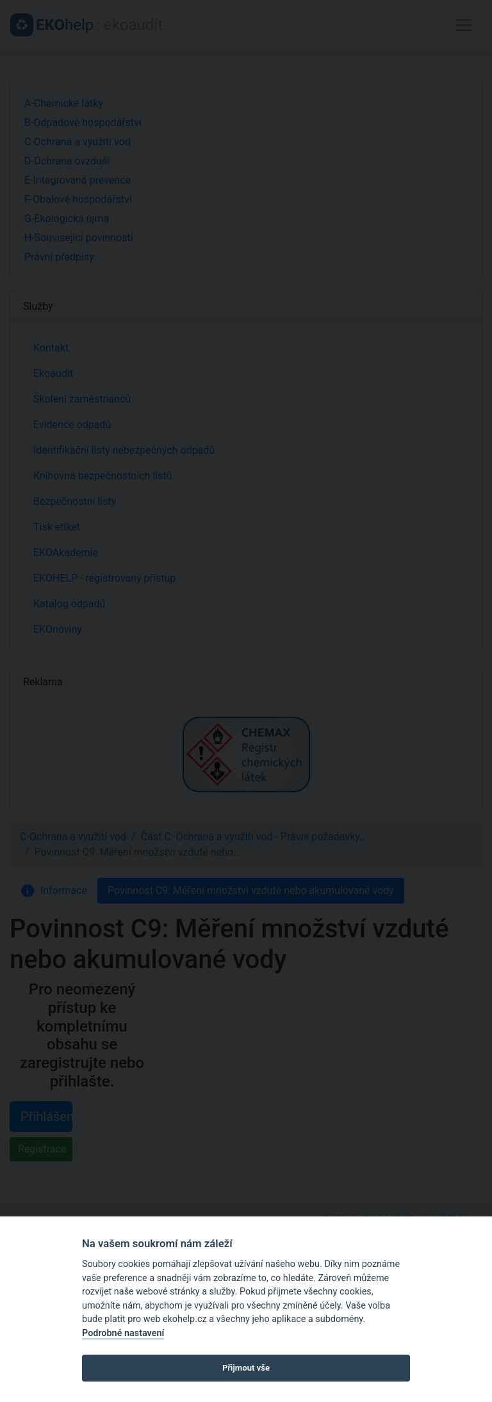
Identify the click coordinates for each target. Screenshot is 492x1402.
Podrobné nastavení (123, 1333)
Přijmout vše (246, 1368)
